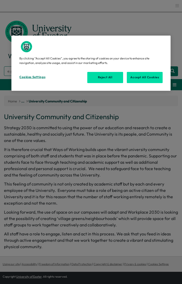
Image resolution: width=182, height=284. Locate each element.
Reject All (105, 77)
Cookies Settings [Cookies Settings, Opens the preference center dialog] (32, 77)
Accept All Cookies (144, 77)
